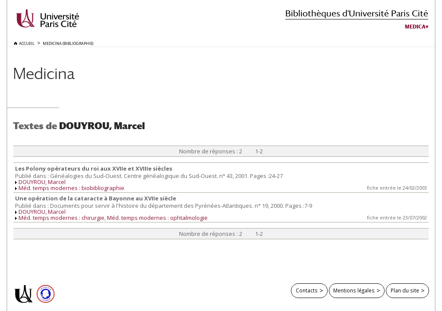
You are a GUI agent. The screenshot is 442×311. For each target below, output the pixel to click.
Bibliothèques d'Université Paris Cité (356, 13)
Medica (415, 27)
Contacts (307, 290)
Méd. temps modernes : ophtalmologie (157, 218)
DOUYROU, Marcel (42, 182)
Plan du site (405, 290)
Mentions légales (354, 290)
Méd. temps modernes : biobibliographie (71, 188)
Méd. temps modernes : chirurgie (61, 218)
